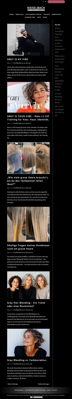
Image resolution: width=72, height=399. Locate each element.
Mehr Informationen (38, 397)
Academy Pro (30, 17)
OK (31, 397)
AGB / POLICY (52, 390)
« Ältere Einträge (12, 384)
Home (12, 15)
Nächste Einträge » (44, 384)
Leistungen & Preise (33, 15)
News (45, 17)
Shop (39, 17)
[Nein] (70, 396)
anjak (11, 63)
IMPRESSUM (19, 390)
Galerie (47, 15)
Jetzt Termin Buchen (56, 1)
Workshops (56, 15)
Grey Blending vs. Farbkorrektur (27, 360)
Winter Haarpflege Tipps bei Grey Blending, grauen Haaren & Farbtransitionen (59, 40)
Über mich (20, 15)
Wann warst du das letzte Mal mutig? (60, 59)
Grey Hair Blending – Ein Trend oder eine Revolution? (26, 304)
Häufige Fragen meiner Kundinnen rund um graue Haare (28, 247)
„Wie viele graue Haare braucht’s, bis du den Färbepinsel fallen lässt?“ (28, 181)
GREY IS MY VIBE (17, 59)
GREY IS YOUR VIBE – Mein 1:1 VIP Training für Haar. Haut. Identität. (28, 118)
